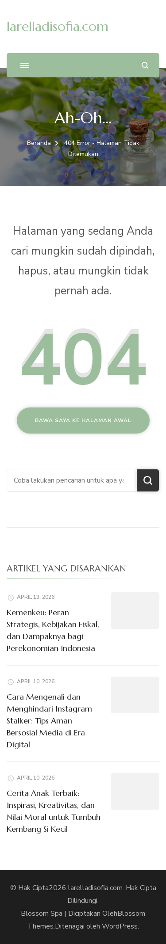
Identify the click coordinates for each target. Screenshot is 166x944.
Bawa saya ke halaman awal (83, 420)
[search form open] (145, 65)
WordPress (120, 926)
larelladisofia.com (57, 26)
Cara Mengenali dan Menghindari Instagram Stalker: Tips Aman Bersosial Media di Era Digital (49, 721)
